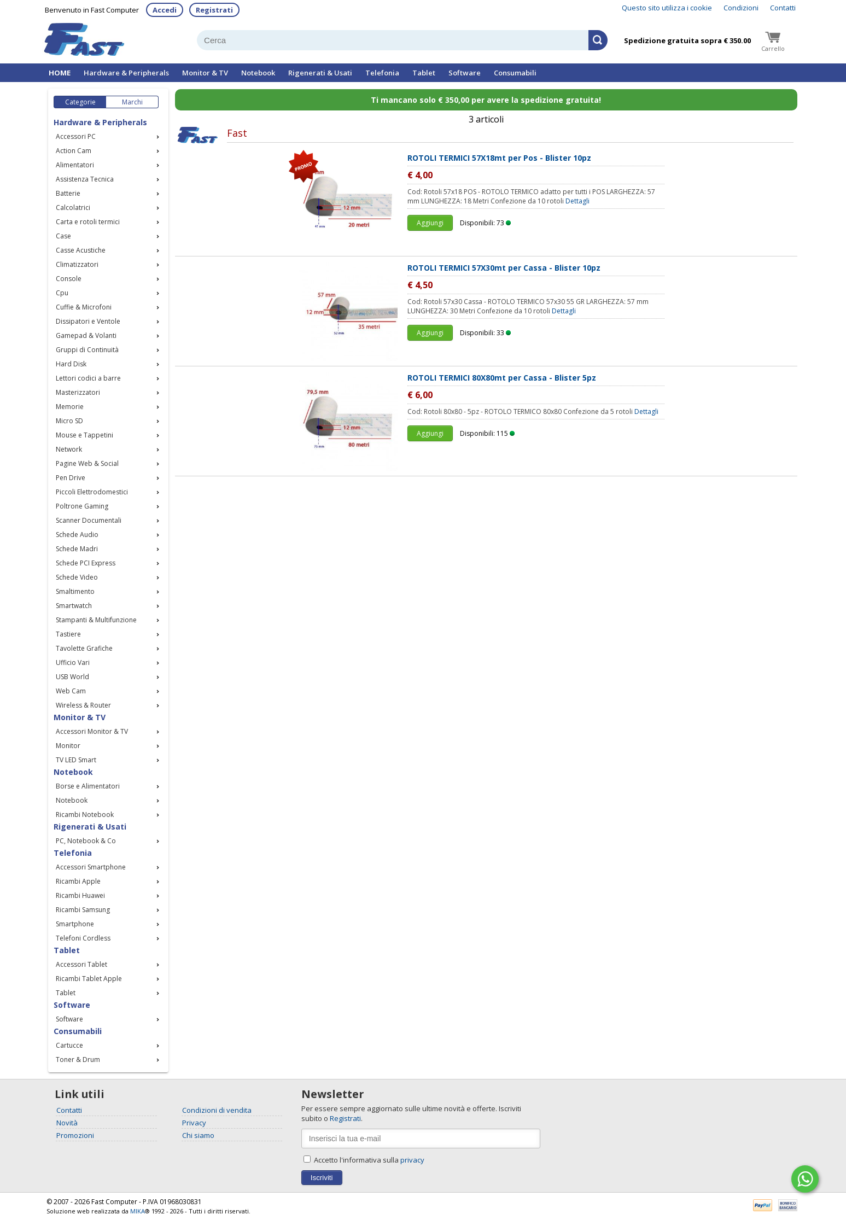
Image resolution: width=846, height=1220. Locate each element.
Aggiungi (430, 222)
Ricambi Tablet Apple (89, 978)
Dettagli (577, 201)
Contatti (783, 8)
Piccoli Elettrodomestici (92, 492)
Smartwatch (74, 605)
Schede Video (77, 577)
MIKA (137, 1211)
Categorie (80, 102)
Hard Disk (71, 364)
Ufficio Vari (73, 662)
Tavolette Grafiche (84, 648)
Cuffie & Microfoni (84, 307)
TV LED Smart (76, 759)
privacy (412, 1160)
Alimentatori (75, 165)
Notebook (258, 73)
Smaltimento (75, 591)
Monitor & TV (205, 73)
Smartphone (75, 924)
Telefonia (382, 73)
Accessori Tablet (81, 964)
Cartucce (69, 1045)
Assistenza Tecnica (85, 179)
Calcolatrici (73, 207)
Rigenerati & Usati (320, 73)
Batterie (68, 193)
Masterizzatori (78, 392)
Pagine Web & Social (87, 463)
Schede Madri (77, 548)
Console (68, 278)
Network (69, 449)
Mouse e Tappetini (84, 435)
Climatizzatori (77, 264)
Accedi (165, 10)
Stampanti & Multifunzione (96, 619)
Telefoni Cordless (83, 938)
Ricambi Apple (78, 881)
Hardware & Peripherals (126, 73)
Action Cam (73, 150)
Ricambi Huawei (80, 895)
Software (464, 73)
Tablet (423, 73)
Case (63, 236)
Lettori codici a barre (88, 378)
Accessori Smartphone (91, 867)
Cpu (62, 292)
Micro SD (69, 420)
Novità (67, 1123)
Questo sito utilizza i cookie (667, 8)
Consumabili (515, 73)
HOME (60, 73)
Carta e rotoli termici (88, 221)
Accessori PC (76, 136)
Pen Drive (70, 477)
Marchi (132, 102)
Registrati (214, 10)
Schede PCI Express (85, 563)
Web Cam (71, 691)
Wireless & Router (83, 705)
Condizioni (741, 8)
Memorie (70, 406)
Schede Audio (77, 534)
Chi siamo (198, 1135)
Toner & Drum (78, 1059)
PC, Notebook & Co (86, 840)
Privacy (194, 1123)
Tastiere (68, 634)
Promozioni (75, 1135)
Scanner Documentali (88, 520)
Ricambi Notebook (85, 814)
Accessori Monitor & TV (92, 731)
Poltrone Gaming (82, 506)
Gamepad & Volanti (86, 335)
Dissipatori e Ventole (88, 321)
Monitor (68, 745)
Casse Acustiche (81, 250)
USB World (72, 676)
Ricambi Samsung (83, 909)
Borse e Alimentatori (88, 786)
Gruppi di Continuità (87, 349)
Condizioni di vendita (217, 1110)
